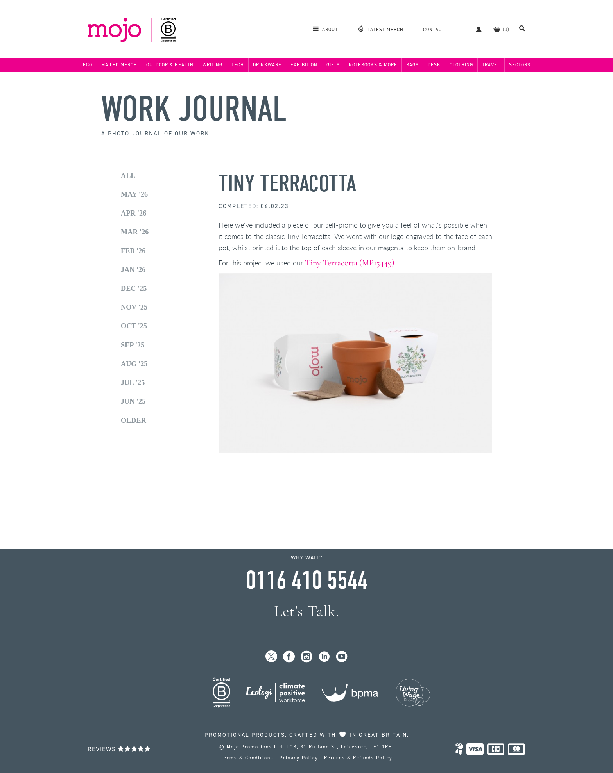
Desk (434, 65)
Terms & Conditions (247, 758)
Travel (491, 65)
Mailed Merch (119, 65)
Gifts (333, 65)
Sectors (520, 65)
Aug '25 (134, 364)
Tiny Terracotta (287, 184)
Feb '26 (133, 251)
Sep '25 (132, 345)
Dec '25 (134, 288)
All (128, 176)
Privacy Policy (299, 758)
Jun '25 (133, 401)
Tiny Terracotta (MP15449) (349, 263)
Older (133, 420)
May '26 (134, 194)
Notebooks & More (373, 65)
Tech (237, 65)
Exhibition (303, 65)
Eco (87, 65)
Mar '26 (135, 232)
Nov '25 (134, 307)
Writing (212, 65)
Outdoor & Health (170, 65)
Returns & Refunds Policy (358, 758)
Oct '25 (134, 326)
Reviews (119, 749)
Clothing (461, 65)
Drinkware (267, 65)
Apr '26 (133, 213)
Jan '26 (133, 270)
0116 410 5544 (306, 580)
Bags (412, 65)
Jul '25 (133, 382)
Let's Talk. (306, 611)
